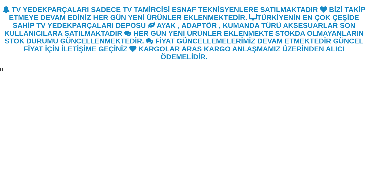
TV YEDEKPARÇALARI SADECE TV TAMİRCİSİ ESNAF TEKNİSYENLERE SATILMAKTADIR (160, 10)
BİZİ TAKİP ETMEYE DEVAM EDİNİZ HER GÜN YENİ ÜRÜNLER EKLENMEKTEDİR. (187, 13)
